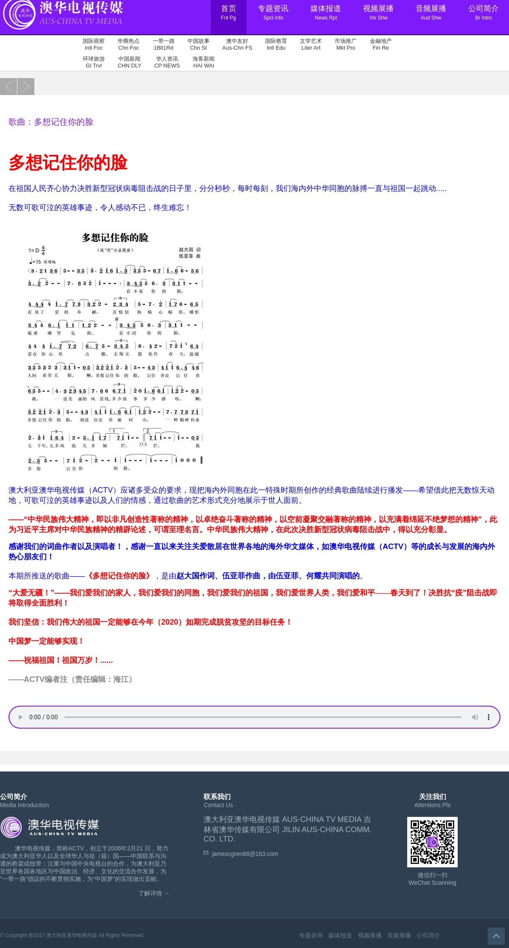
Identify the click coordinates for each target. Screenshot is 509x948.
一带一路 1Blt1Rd (164, 44)
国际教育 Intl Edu (276, 44)
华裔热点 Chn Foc (128, 44)
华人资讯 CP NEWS (167, 62)
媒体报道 (340, 935)
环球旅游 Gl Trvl (94, 62)
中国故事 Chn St (198, 44)
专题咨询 (311, 935)
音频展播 (399, 935)
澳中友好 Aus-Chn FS (237, 44)
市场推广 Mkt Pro (346, 44)
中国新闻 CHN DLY (129, 62)
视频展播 (370, 935)
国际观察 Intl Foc (94, 44)
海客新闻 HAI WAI (204, 62)
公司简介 (428, 935)
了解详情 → (154, 893)
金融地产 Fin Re (381, 44)
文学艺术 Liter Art (311, 44)
